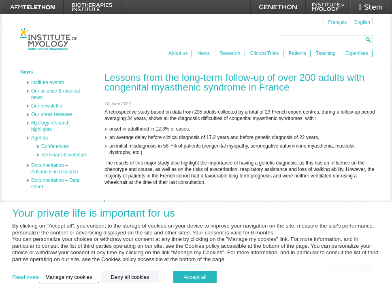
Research (229, 53)
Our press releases (51, 114)
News (204, 53)
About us (177, 53)
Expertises (356, 53)
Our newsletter (47, 106)
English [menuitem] (362, 22)
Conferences (55, 146)
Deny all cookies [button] (130, 277)
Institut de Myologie (48, 39)
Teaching (326, 53)
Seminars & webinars (64, 155)
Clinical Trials (264, 53)
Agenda (39, 138)
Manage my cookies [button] (68, 277)
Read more (25, 277)
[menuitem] (336, 22)
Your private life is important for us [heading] (93, 213)
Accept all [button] (194, 277)
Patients (297, 53)
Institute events (47, 82)
